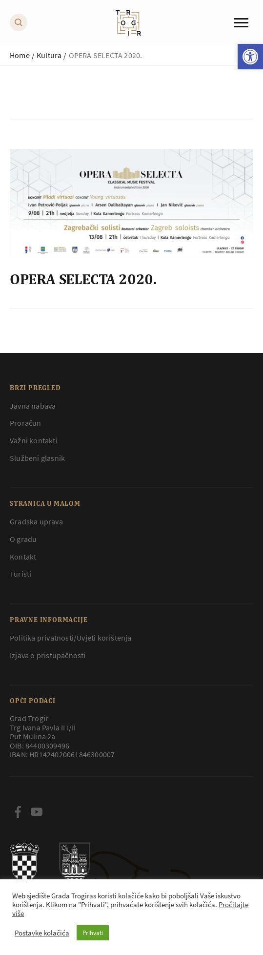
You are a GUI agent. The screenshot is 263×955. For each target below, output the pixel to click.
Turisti (20, 574)
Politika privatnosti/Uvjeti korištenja (71, 638)
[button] (250, 56)
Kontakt (23, 556)
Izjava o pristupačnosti (48, 655)
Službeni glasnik (37, 458)
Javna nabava (33, 406)
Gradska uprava (36, 521)
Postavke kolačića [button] (42, 933)
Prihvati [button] (92, 933)
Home (20, 55)
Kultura (49, 55)
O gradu (23, 539)
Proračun (25, 423)
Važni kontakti (34, 440)
